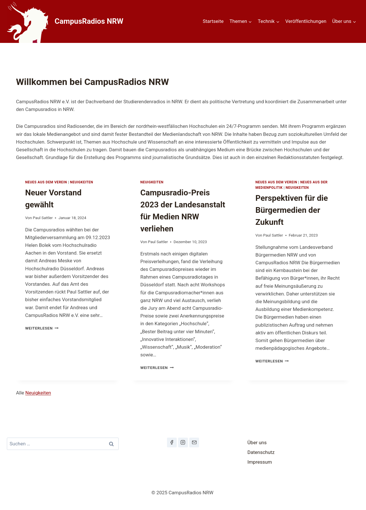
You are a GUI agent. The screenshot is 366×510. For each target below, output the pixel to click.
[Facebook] (172, 442)
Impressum (259, 462)
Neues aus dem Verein (46, 182)
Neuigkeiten (81, 182)
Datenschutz (260, 452)
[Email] (194, 442)
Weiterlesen (42, 328)
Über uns (256, 442)
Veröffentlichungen (306, 21)
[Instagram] (183, 442)
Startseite (213, 21)
